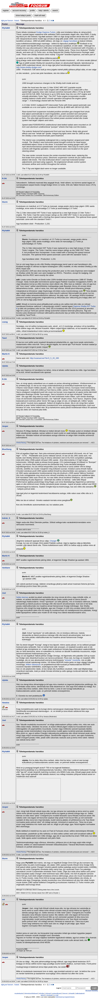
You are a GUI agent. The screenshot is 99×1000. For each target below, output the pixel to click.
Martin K (6, 354)
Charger (53, 541)
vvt (3, 899)
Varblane (6, 568)
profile (32, 10)
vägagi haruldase (70, 41)
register (6, 10)
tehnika (41, 993)
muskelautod (18, 993)
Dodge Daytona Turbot (45, 32)
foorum (65, 993)
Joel (4, 593)
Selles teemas (22, 597)
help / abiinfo (44, 10)
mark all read (40, 15)
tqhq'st (43, 995)
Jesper (5, 426)
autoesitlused (56, 993)
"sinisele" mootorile (72, 660)
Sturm (5, 202)
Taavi (4, 338)
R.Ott (4, 178)
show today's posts (23, 15)
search (55, 10)
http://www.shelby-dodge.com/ (29, 67)
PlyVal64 (6, 28)
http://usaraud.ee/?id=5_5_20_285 (44, 358)
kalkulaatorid (80, 993)
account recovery (19, 10)
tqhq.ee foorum (7, 21)
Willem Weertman (33, 664)
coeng (5, 322)
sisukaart (50, 995)
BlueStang (6, 449)
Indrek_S (6, 518)
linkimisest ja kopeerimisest (64, 997)
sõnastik (71, 993)
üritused (48, 993)
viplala (5, 366)
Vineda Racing (21, 442)
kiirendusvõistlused (31, 993)
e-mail (56, 995)
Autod (16, 21)
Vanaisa (5, 703)
